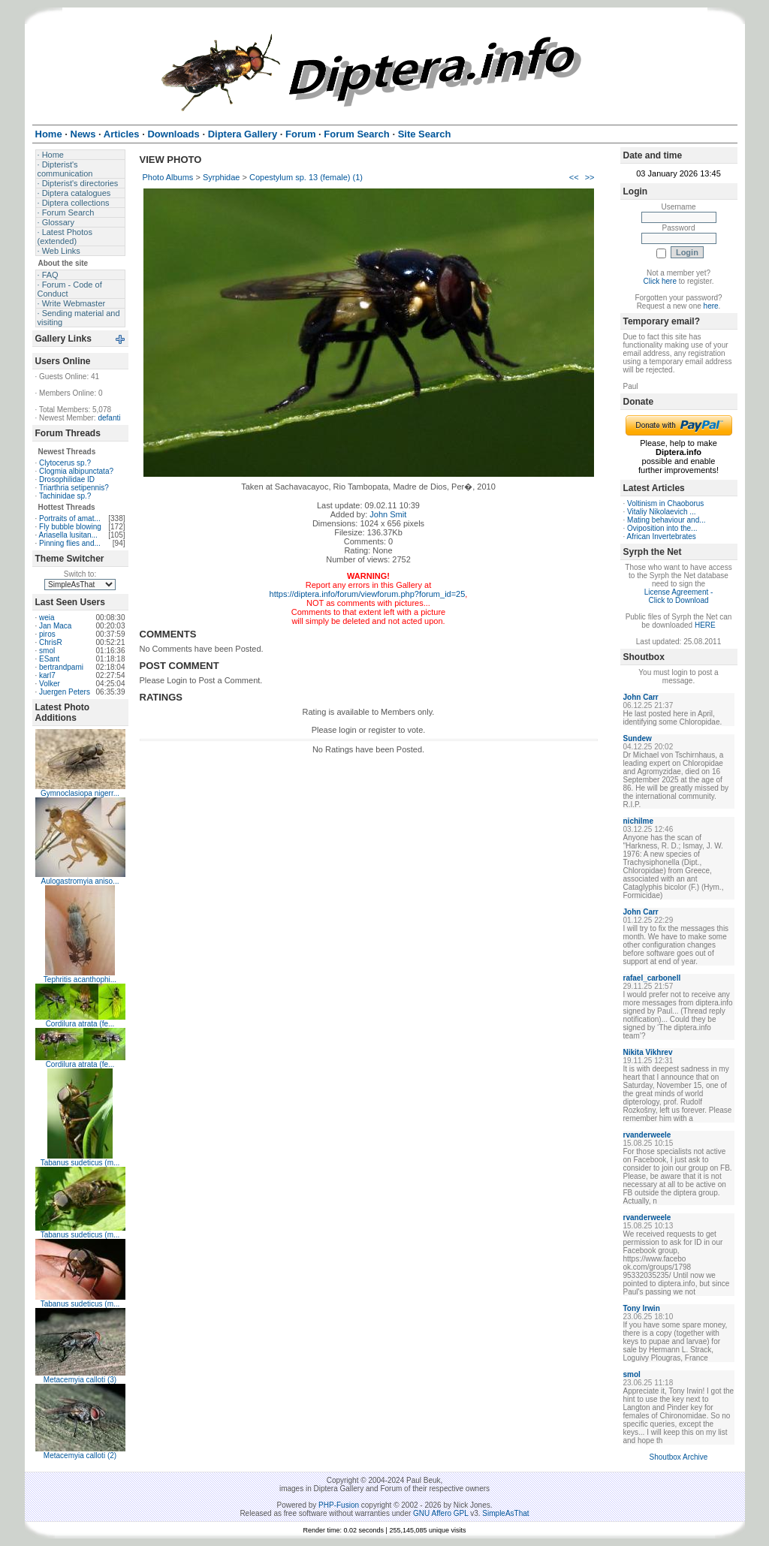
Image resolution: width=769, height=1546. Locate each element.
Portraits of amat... (70, 518)
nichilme (638, 821)
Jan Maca (55, 626)
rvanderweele (647, 1135)
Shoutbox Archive (679, 1457)
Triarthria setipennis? (74, 488)
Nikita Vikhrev (648, 1052)
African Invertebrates (661, 536)
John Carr (641, 697)
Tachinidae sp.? (65, 496)
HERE (705, 625)
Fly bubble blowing (70, 527)
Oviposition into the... (662, 528)
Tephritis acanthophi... (80, 979)
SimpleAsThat (505, 1513)
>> (590, 177)
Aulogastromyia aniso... (80, 881)
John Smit (387, 514)
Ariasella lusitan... (68, 535)
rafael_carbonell (652, 978)
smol (47, 650)
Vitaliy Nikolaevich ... (661, 512)
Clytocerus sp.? (65, 463)
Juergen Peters (64, 692)
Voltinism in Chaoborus (665, 503)
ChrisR (50, 642)
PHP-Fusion (338, 1505)
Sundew (637, 738)
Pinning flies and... (70, 543)
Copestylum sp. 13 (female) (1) (306, 177)
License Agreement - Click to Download (678, 596)
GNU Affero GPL (440, 1513)
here (711, 306)
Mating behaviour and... (666, 520)
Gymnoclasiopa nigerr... (80, 793)
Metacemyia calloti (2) (80, 1455)
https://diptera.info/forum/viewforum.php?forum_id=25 (368, 593)
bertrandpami (61, 667)
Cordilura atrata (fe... (80, 1024)
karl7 (47, 675)
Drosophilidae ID (67, 479)
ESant (49, 659)
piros (47, 634)
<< (574, 177)
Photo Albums (168, 177)
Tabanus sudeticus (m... (80, 1163)
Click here (660, 281)
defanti (109, 418)
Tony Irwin (641, 1308)
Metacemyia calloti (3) (80, 1380)
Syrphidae (221, 177)
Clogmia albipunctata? (76, 471)
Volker (49, 684)
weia (47, 617)
